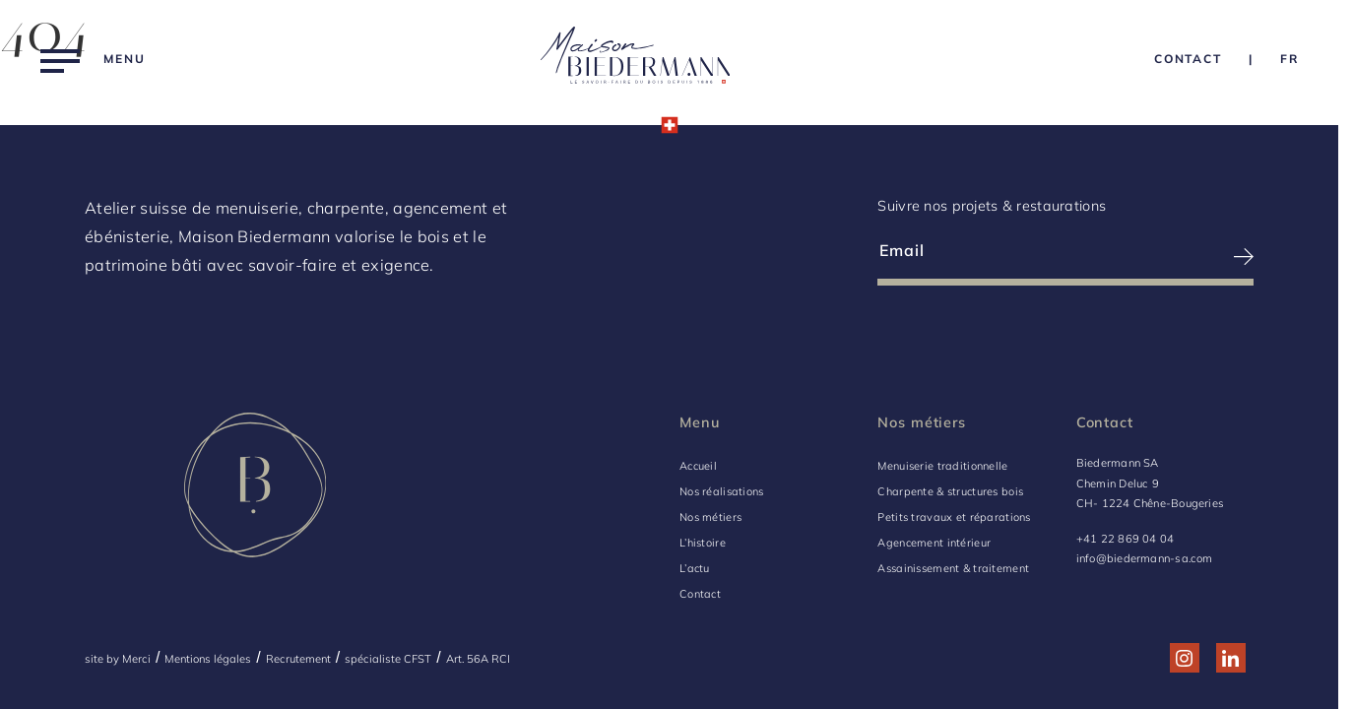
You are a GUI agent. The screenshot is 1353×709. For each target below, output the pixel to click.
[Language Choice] (1289, 58)
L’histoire (702, 542)
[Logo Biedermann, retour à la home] (636, 59)
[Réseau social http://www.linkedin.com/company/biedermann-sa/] (1230, 658)
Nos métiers (710, 517)
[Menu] (92, 58)
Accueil (698, 466)
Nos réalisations (721, 491)
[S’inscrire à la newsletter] (1160, 256)
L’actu (694, 568)
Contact (700, 594)
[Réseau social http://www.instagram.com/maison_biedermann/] (1184, 658)
